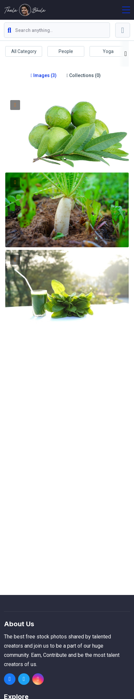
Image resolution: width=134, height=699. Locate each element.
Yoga (108, 51)
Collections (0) (84, 75)
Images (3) (44, 75)
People (66, 51)
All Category (24, 51)
